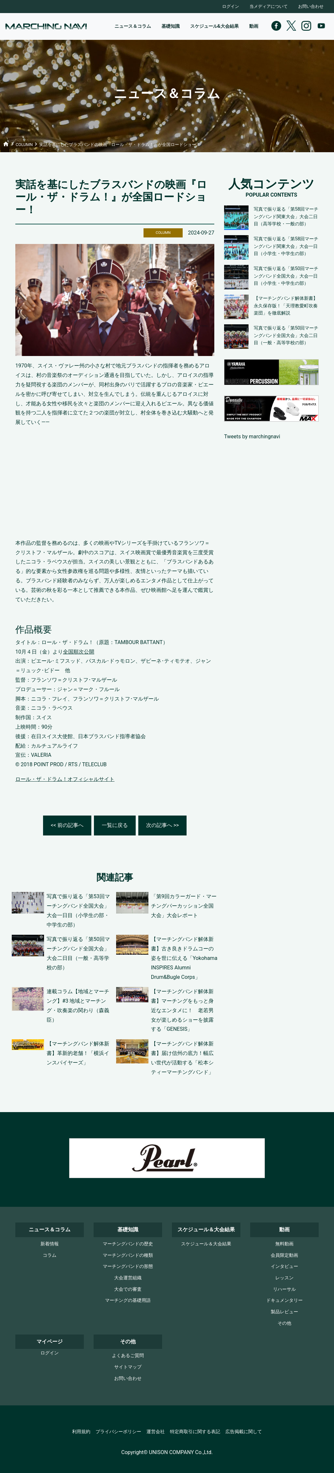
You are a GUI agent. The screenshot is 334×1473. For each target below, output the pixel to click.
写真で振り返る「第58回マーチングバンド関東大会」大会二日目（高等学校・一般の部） (286, 216)
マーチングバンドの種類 (128, 1255)
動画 (253, 26)
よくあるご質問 (128, 1355)
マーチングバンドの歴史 (128, 1244)
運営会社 (155, 1431)
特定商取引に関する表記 (195, 1431)
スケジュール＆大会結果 (206, 1244)
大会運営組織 (128, 1278)
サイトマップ (128, 1367)
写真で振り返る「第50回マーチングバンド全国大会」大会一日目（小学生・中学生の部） (286, 276)
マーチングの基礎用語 (128, 1300)
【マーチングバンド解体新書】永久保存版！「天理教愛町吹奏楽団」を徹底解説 (286, 306)
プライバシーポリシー (118, 1431)
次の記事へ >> (162, 825)
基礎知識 (170, 26)
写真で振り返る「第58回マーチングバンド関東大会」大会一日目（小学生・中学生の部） (286, 246)
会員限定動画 (284, 1255)
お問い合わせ (311, 6)
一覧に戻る (115, 825)
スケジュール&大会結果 (214, 26)
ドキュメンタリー (284, 1300)
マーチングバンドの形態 (128, 1266)
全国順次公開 (78, 652)
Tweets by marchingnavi (252, 436)
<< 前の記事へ (67, 825)
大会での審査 (128, 1289)
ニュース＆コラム (132, 26)
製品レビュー (284, 1312)
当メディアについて (269, 6)
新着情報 (49, 1244)
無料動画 (284, 1244)
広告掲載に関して (243, 1431)
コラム (49, 1255)
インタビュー (284, 1266)
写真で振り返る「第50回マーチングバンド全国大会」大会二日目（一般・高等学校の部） (286, 335)
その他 (284, 1323)
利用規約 (81, 1431)
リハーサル (284, 1289)
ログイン (230, 6)
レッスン (284, 1278)
